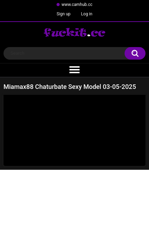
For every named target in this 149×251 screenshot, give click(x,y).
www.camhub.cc (76, 4)
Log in (86, 14)
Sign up (63, 14)
